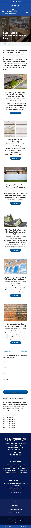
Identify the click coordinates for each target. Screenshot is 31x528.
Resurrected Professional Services (16, 98)
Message (6, 379)
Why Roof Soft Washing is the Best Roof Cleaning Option (16, 232)
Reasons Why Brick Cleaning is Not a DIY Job (15, 325)
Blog (19, 100)
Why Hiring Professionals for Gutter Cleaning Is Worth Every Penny (15, 94)
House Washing (15, 505)
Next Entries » (24, 351)
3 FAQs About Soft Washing (15, 141)
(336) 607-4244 (15, 1)
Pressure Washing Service (15, 509)
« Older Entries (7, 351)
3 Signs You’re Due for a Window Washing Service (15, 278)
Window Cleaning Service (15, 512)
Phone (5, 373)
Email (5, 367)
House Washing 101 (15, 492)
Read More (15, 113)
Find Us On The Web (15, 452)
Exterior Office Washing (15, 501)
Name (5, 361)
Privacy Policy (15, 522)
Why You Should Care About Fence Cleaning (15, 186)
